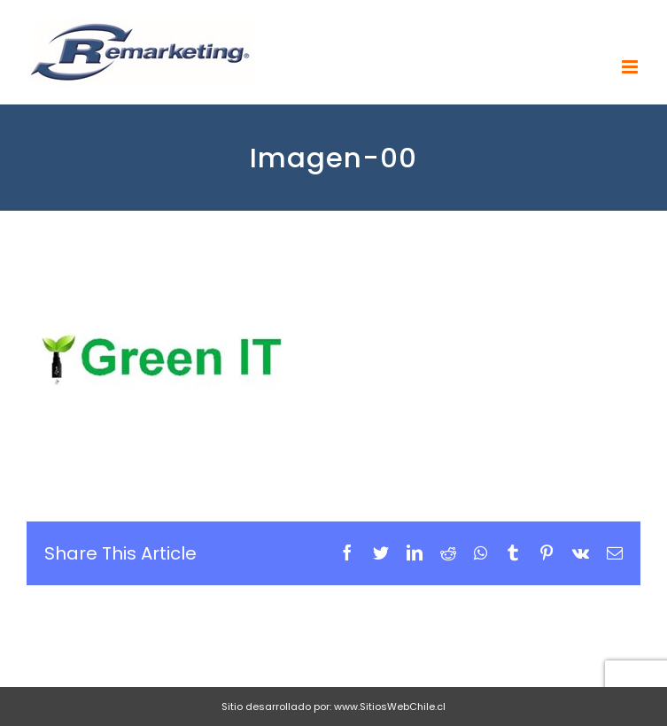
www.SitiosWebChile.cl (390, 706)
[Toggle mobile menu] (631, 67)
